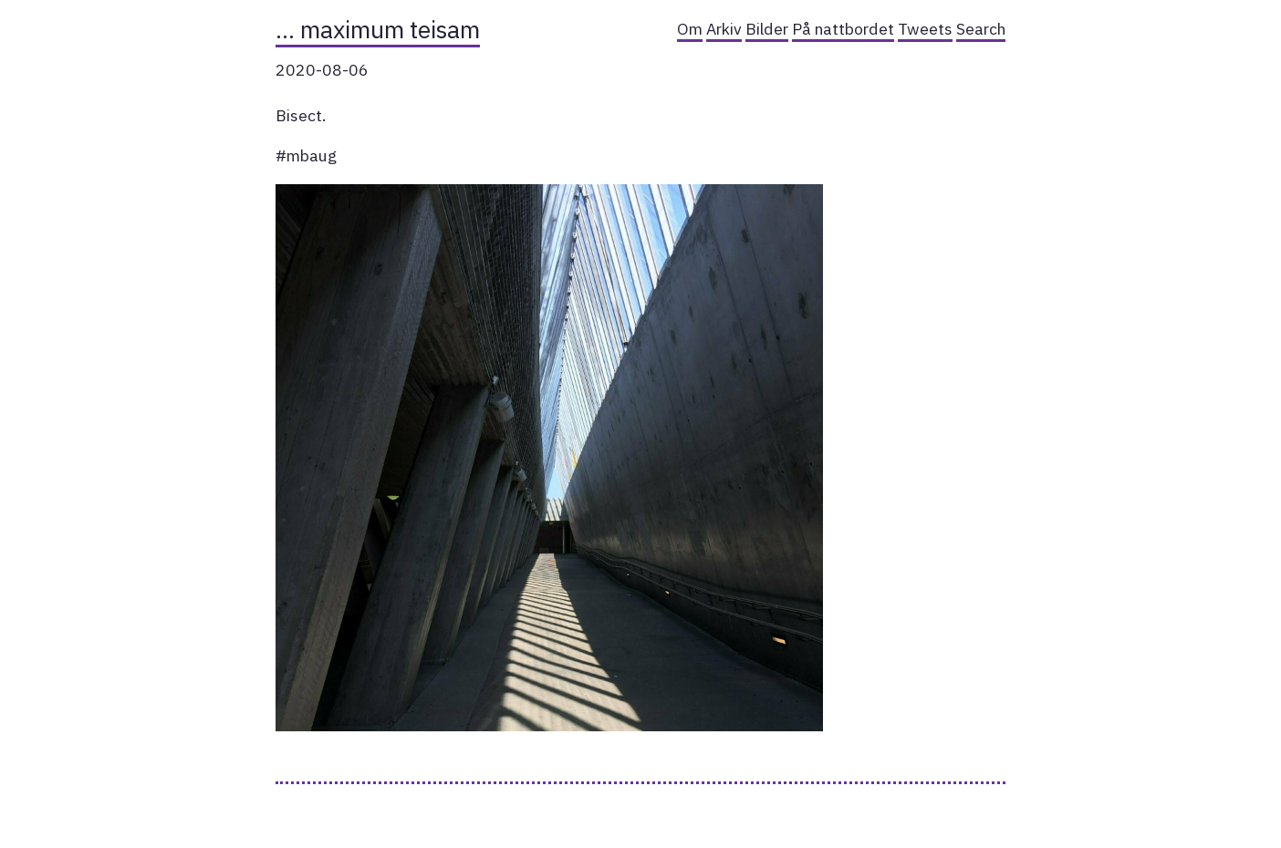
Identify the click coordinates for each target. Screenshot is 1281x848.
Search (980, 28)
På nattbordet (843, 28)
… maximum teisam (378, 29)
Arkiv (724, 28)
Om (690, 28)
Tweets (925, 28)
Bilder (766, 28)
